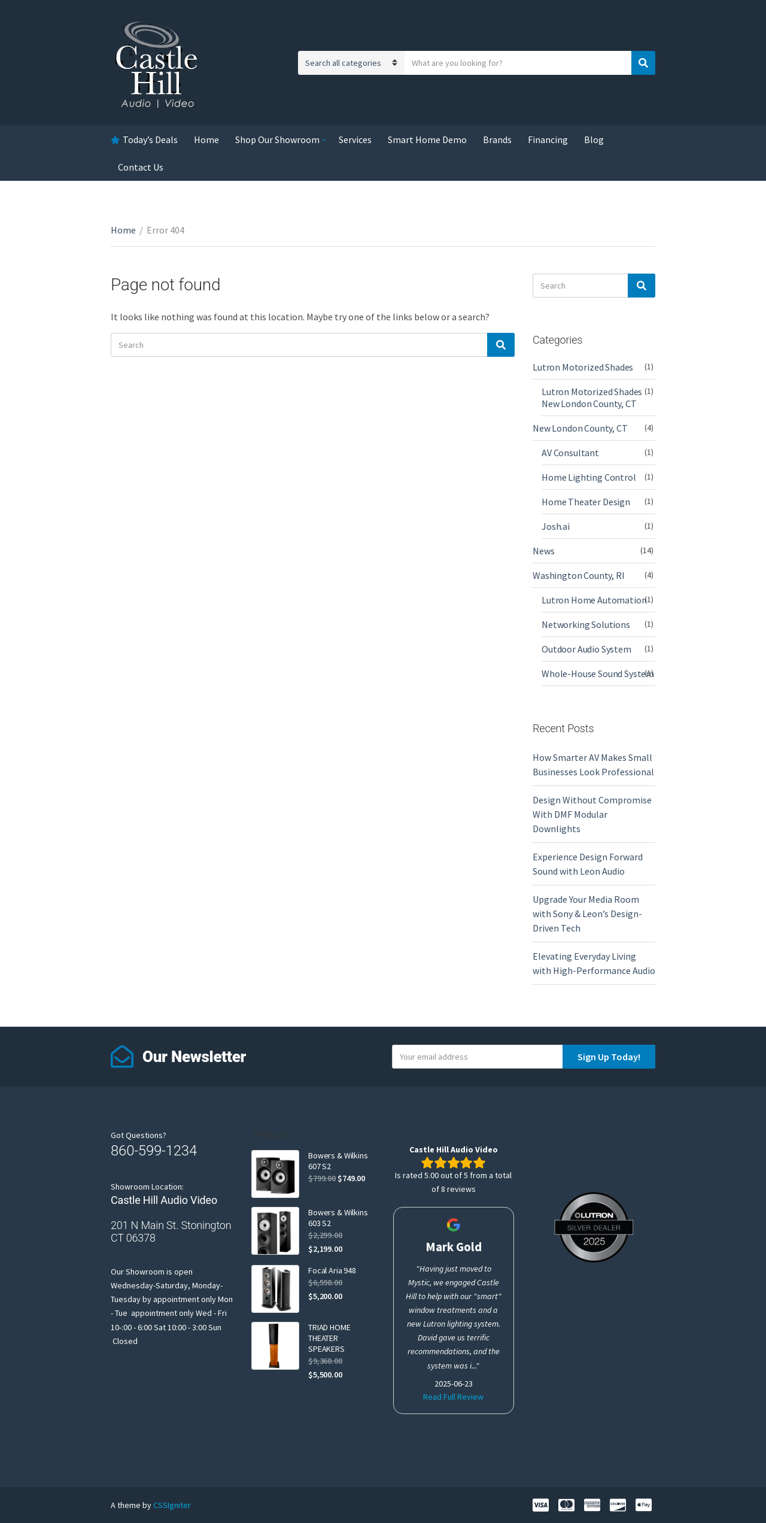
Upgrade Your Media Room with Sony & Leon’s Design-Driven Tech (587, 913)
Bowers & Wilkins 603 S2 (338, 1217)
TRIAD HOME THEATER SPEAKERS (329, 1338)
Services (355, 139)
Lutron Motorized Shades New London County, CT (592, 397)
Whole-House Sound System (598, 673)
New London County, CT (580, 428)
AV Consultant (570, 453)
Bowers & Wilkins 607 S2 (338, 1161)
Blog (594, 139)
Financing (548, 139)
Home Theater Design (586, 502)
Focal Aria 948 (332, 1270)
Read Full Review (453, 1396)
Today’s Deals (150, 139)
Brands (497, 139)
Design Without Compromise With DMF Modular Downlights (592, 814)
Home (206, 139)
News (543, 551)
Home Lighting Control (589, 477)
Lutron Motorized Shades (583, 367)
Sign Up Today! (608, 1057)
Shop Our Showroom (277, 139)
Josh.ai (556, 526)
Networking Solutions (586, 624)
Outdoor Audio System (586, 649)
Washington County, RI (579, 575)
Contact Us (140, 167)
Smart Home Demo (427, 139)
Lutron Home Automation (594, 600)
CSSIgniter (172, 1505)
